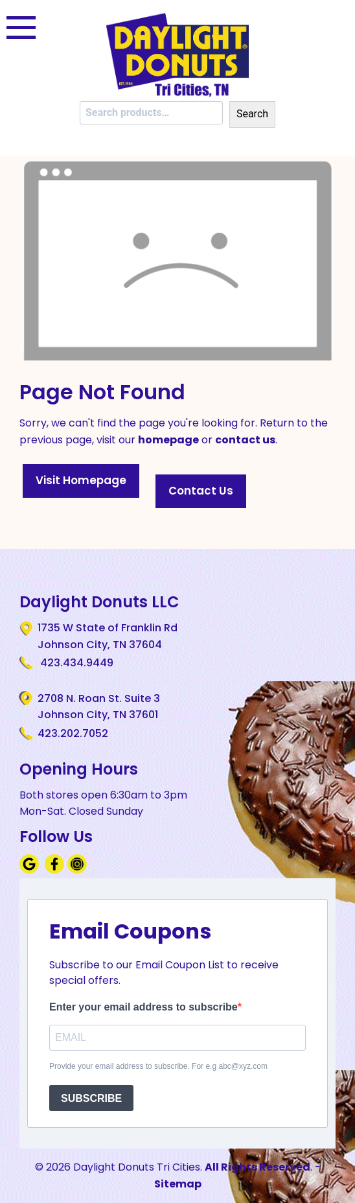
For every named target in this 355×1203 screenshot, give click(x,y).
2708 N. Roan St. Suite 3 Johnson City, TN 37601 (99, 706)
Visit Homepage (81, 480)
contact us (245, 439)
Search (252, 114)
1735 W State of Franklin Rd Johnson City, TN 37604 (108, 636)
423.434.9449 (75, 663)
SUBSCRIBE (91, 1098)
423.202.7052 (73, 733)
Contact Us (200, 490)
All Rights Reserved (257, 1167)
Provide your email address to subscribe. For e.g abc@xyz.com (158, 1066)
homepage (168, 439)
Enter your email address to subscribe (143, 1006)
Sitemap (177, 1183)
